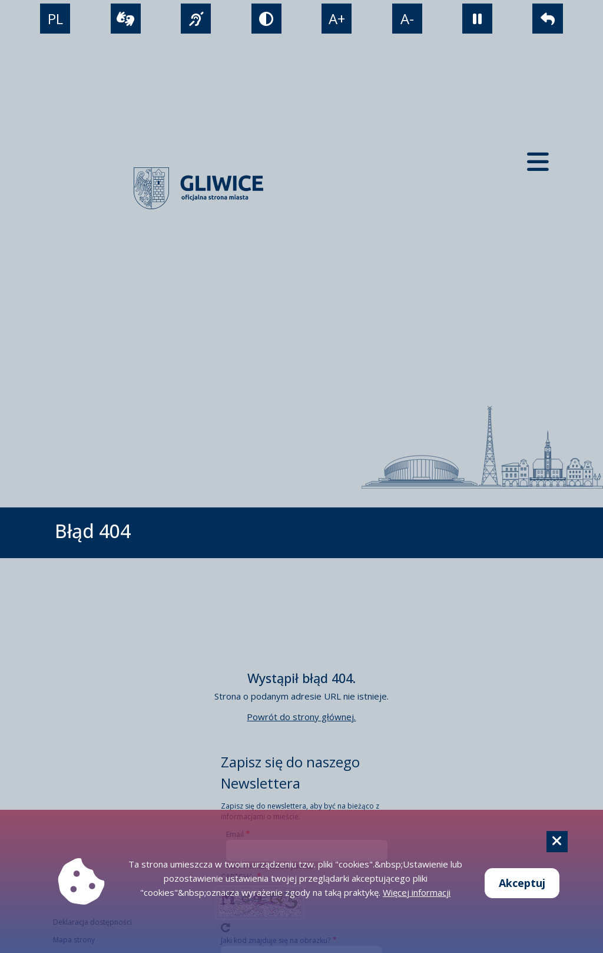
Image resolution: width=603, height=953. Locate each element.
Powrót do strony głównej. (301, 717)
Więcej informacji (416, 892)
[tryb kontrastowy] (266, 19)
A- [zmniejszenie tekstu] (407, 18)
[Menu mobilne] (538, 161)
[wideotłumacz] (126, 19)
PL (55, 18)
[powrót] (547, 19)
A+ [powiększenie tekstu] (337, 18)
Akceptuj (522, 883)
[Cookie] (557, 841)
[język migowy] (196, 19)
